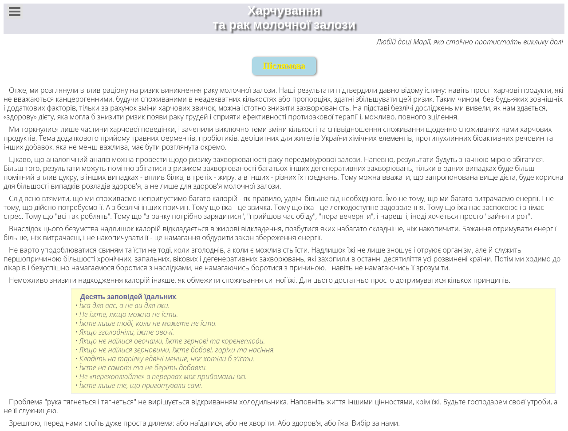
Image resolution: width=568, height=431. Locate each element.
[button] (15, 11)
